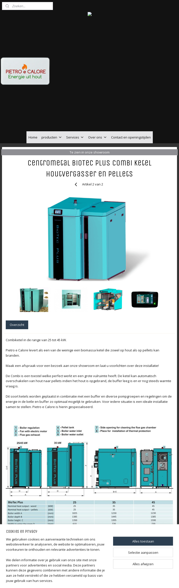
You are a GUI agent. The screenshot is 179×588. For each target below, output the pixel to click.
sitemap (75, 579)
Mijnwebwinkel (148, 579)
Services (75, 137)
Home (32, 137)
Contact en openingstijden (131, 137)
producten (51, 137)
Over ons (97, 137)
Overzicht (17, 324)
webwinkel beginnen (105, 579)
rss (85, 579)
